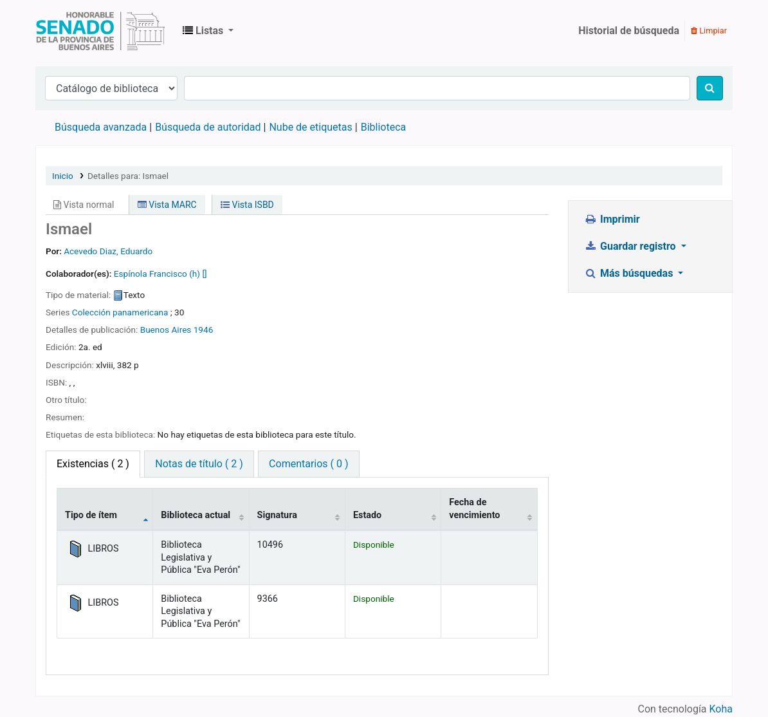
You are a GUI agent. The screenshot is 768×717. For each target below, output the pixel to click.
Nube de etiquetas (310, 127)
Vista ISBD (247, 205)
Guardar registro (632, 246)
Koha (721, 709)
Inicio (62, 176)
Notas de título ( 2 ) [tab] (198, 464)
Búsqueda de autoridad (208, 127)
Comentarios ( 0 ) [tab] (308, 464)
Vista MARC (167, 205)
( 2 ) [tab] (93, 464)
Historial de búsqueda (628, 30)
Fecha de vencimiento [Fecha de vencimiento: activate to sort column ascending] (474, 508)
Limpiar (709, 30)
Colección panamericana (120, 312)
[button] (208, 31)
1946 (204, 329)
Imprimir (612, 219)
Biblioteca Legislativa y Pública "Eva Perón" (100, 31)
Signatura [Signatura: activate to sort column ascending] (277, 515)
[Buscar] (710, 88)
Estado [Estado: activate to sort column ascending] (367, 515)
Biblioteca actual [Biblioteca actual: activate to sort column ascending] (195, 515)
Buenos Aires (166, 329)
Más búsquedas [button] (630, 273)
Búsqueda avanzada (101, 127)
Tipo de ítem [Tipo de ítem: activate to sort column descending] (91, 515)
